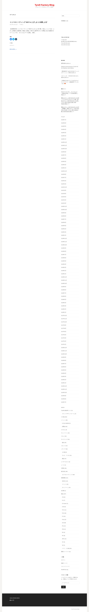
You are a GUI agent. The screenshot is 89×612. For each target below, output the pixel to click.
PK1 (63, 526)
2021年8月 (63, 193)
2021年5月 (63, 196)
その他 (62, 416)
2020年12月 (64, 206)
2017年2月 (63, 341)
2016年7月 (63, 363)
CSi (63, 497)
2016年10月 (64, 354)
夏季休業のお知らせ (66, 63)
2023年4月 (63, 161)
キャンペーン (64, 432)
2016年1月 (63, 382)
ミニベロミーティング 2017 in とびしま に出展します (28, 22)
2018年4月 (63, 302)
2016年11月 (64, 350)
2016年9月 (63, 357)
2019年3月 (63, 267)
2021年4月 (63, 200)
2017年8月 (63, 328)
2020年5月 (63, 225)
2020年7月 (63, 219)
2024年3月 (63, 132)
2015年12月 (64, 386)
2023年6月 (63, 158)
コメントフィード (65, 566)
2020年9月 (63, 212)
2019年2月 (63, 270)
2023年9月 (63, 151)
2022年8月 (63, 174)
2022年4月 (63, 180)
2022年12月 (64, 171)
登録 (63, 587)
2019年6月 (63, 257)
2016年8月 (63, 360)
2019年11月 (64, 241)
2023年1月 (63, 167)
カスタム (63, 429)
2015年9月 (63, 395)
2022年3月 (63, 183)
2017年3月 (63, 338)
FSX (63, 513)
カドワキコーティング (67, 474)
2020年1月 (63, 235)
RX (62, 535)
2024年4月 (63, 129)
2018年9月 (63, 286)
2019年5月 (63, 261)
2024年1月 (63, 139)
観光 (63, 442)
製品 (62, 493)
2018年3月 (63, 305)
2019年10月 (64, 244)
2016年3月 (63, 376)
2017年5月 (63, 331)
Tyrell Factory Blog (44, 5)
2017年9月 (63, 325)
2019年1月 (63, 273)
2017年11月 (64, 318)
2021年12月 (64, 187)
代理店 (62, 468)
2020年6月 (63, 222)
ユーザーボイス (64, 461)
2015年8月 (63, 398)
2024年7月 (63, 119)
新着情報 (63, 477)
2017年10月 (64, 321)
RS (62, 532)
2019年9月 (63, 248)
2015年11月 (64, 389)
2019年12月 (64, 238)
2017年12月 (64, 315)
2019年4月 (63, 264)
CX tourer (64, 503)
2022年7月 (63, 177)
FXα (63, 519)
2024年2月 (63, 135)
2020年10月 (64, 209)
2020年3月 (63, 232)
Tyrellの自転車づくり (66, 410)
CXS (63, 506)
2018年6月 (63, 296)
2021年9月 (63, 190)
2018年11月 (64, 280)
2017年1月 (63, 344)
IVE (63, 522)
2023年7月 (63, 155)
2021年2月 (63, 203)
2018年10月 (64, 283)
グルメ (62, 436)
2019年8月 (63, 251)
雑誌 (63, 458)
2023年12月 (64, 142)
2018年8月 (63, 289)
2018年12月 (64, 277)
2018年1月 (63, 312)
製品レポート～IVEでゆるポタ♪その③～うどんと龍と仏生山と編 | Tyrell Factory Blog (70, 110)
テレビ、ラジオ (65, 455)
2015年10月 (64, 392)
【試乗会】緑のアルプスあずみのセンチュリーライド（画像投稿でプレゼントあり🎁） (70, 82)
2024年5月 (63, 126)
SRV (63, 538)
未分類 (62, 490)
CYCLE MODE (65, 423)
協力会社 (63, 471)
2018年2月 (63, 309)
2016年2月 (63, 379)
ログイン (63, 560)
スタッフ (63, 445)
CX (62, 500)
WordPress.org (64, 569)
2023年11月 (64, 145)
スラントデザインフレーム (68, 413)
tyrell (21, 24)
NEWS (63, 481)
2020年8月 (63, 216)
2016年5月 (63, 370)
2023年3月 (63, 164)
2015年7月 (63, 402)
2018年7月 (63, 293)
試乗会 (63, 426)
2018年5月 (63, 299)
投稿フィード (64, 563)
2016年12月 (64, 347)
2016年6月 (63, 366)
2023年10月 (64, 148)
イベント (63, 420)
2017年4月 (63, 334)
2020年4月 (63, 228)
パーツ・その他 (65, 548)
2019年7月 (63, 254)
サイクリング (64, 439)
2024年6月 (63, 123)
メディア (63, 449)
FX (62, 516)
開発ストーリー (64, 551)
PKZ (63, 529)
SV (62, 542)
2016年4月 (63, 373)
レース (62, 465)
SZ (62, 545)
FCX (63, 509)
